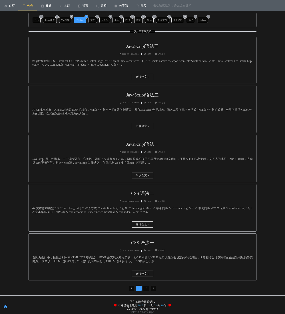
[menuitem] (9, 5)
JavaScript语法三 (142, 46)
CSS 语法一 (142, 242)
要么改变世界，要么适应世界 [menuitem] (172, 5)
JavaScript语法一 (142, 144)
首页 (9, 5)
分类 (27, 5)
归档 (101, 5)
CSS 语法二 (142, 193)
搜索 (140, 5)
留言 (82, 5)
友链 (64, 5)
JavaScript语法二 (142, 94)
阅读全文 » (142, 76)
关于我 (121, 5)
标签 (45, 5)
